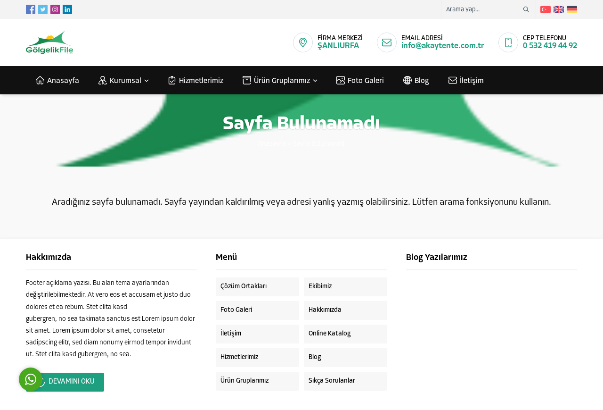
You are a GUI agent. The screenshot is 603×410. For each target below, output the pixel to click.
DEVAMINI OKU (65, 382)
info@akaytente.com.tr (442, 46)
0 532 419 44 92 (550, 46)
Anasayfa (272, 144)
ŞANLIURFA (338, 46)
